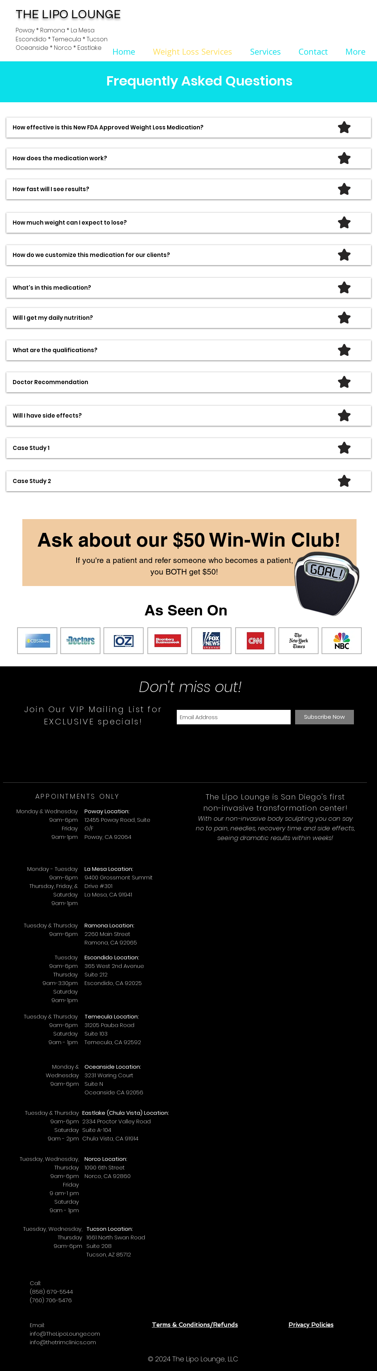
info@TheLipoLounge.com (65, 1334)
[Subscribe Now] (324, 717)
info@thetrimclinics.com (63, 1342)
